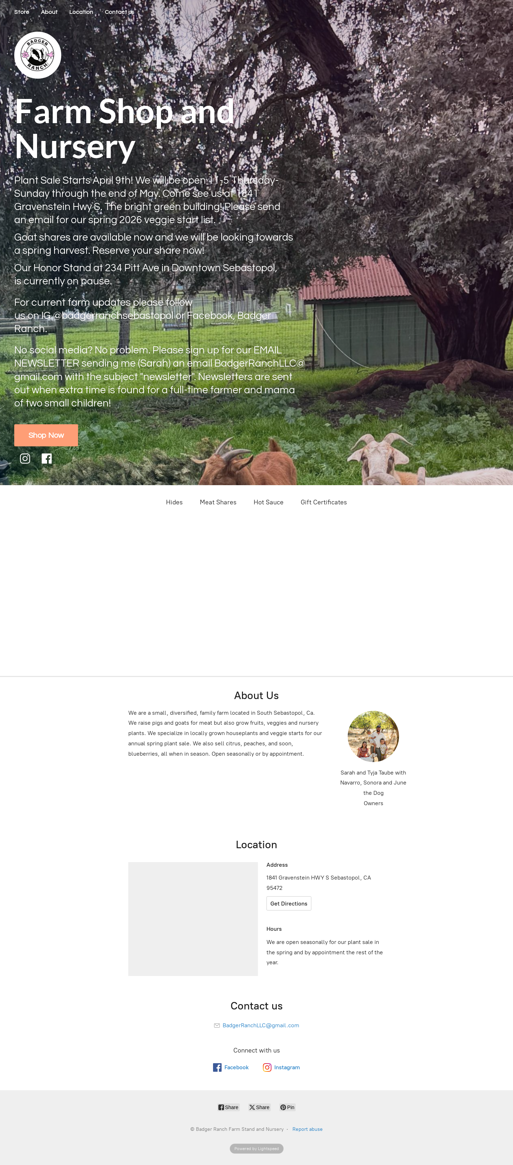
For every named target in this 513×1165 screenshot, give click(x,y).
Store (21, 12)
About (49, 12)
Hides (174, 502)
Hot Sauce (269, 502)
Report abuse (307, 1129)
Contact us (119, 12)
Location (81, 12)
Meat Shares (218, 502)
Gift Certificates (324, 502)
